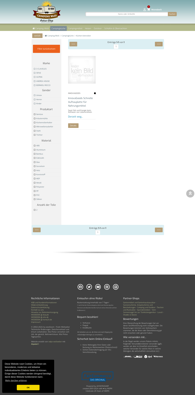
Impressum (35, 322)
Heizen (88, 28)
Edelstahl (39, 158)
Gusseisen (39, 166)
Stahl (37, 131)
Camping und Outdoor (146, 307)
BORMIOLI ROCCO (42, 85)
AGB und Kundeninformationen (44, 302)
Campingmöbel (75, 28)
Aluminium (39, 150)
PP (36, 191)
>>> (159, 44)
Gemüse (38, 114)
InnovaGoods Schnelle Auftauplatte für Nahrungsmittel (80, 102)
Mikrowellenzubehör (43, 126)
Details (73, 125)
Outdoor (98, 28)
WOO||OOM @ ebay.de (40, 315)
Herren (38, 99)
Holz (37, 170)
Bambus (38, 154)
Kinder (37, 103)
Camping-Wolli (40, 28)
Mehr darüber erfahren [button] (16, 380)
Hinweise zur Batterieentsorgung (44, 312)
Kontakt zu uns (37, 310)
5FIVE (37, 73)
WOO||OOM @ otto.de (39, 317)
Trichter (38, 135)
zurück (37, 35)
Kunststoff (39, 174)
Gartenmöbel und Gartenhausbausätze (139, 302)
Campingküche (58, 28)
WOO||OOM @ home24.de (41, 319)
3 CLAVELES (40, 69)
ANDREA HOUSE (42, 81)
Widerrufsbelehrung (39, 305)
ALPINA (38, 77)
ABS (37, 145)
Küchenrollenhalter (43, 122)
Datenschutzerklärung (40, 307)
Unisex (38, 95)
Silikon (38, 199)
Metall (37, 183)
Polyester (39, 187)
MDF (37, 178)
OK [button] (28, 387)
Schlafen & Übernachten (115, 28)
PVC (37, 195)
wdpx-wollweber (55, 341)
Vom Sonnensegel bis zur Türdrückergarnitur (139, 311)
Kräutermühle (41, 118)
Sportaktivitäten (143, 310)
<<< (73, 44)
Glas (37, 162)
